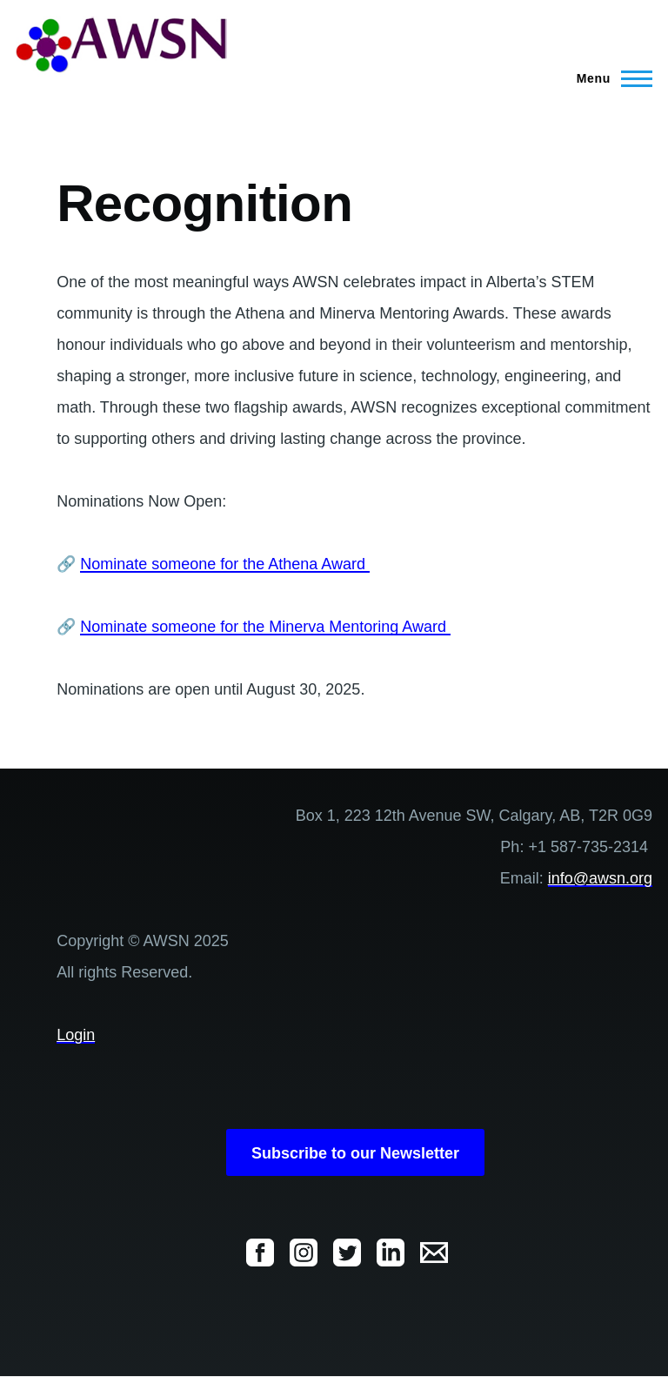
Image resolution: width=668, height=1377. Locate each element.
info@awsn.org (600, 878)
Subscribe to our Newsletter (355, 1153)
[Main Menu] (609, 78)
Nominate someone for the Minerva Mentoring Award (265, 626)
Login (76, 1035)
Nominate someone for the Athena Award (225, 564)
